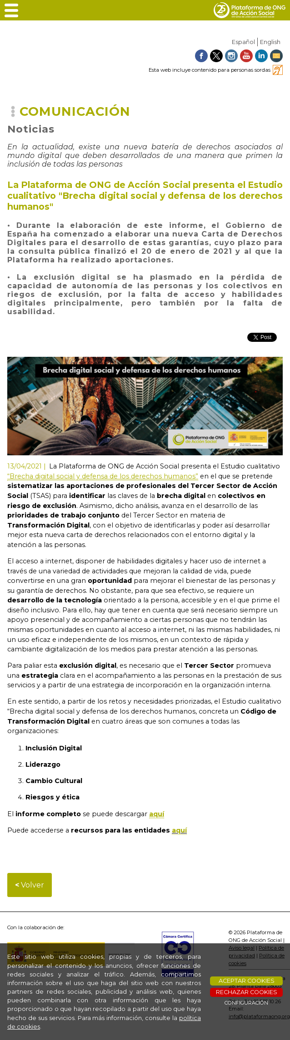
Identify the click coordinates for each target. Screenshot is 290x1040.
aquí (179, 830)
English (270, 42)
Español (243, 42)
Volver (29, 885)
